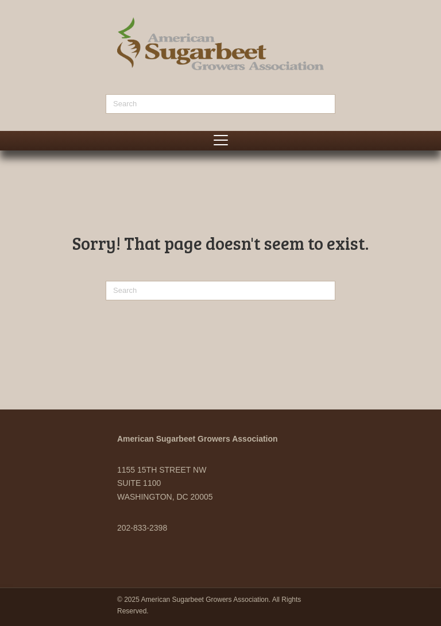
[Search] (220, 104)
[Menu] (221, 140)
